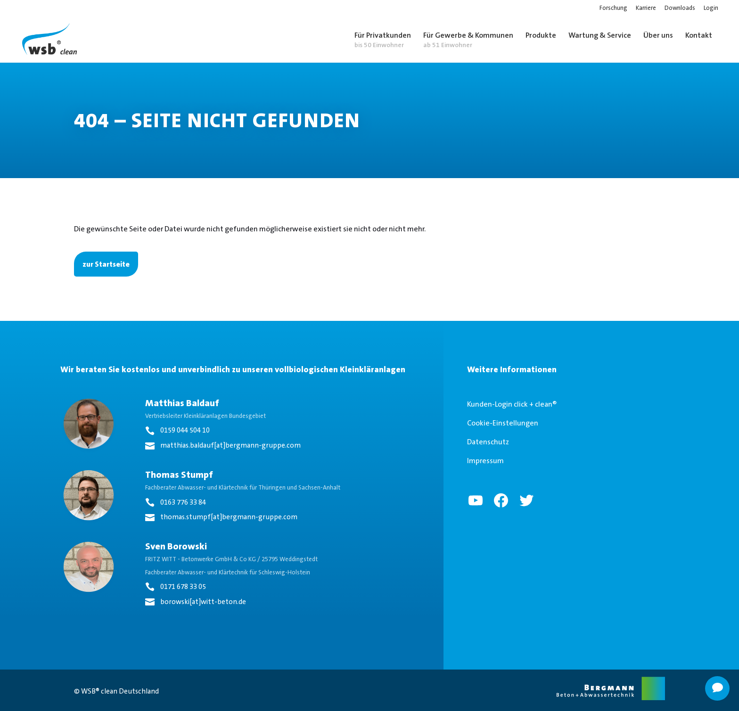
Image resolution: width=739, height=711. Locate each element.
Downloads (680, 8)
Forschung (613, 8)
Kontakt (698, 35)
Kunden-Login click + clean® (512, 404)
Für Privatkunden (382, 39)
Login (711, 8)
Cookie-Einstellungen (502, 423)
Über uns (658, 35)
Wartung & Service (599, 35)
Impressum (485, 461)
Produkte (541, 35)
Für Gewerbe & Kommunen (468, 39)
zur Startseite (106, 264)
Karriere (646, 8)
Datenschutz (488, 442)
